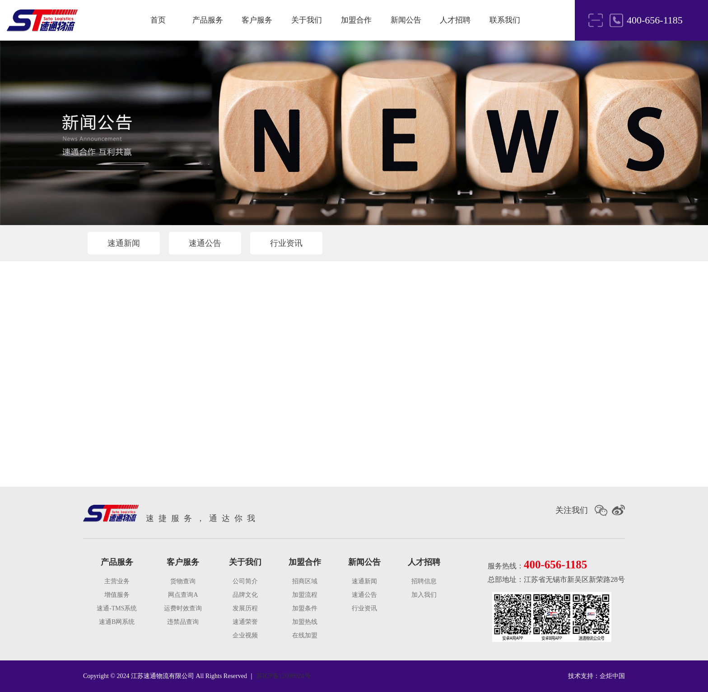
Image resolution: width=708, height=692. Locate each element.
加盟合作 (356, 20)
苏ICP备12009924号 (283, 676)
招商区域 (304, 581)
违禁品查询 (183, 621)
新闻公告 (406, 20)
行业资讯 (286, 243)
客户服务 (257, 20)
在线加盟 (304, 635)
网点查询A (183, 594)
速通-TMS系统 (117, 608)
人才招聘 (455, 20)
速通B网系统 (117, 621)
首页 (158, 20)
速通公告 (205, 243)
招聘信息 (424, 581)
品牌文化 (245, 594)
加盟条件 (304, 608)
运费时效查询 (183, 608)
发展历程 (245, 608)
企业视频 (245, 635)
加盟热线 (304, 621)
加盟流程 (304, 594)
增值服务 (117, 594)
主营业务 (117, 581)
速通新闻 (123, 243)
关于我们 (306, 20)
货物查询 (183, 581)
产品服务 (207, 20)
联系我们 (504, 20)
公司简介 (245, 581)
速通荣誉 (245, 621)
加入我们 (424, 594)
